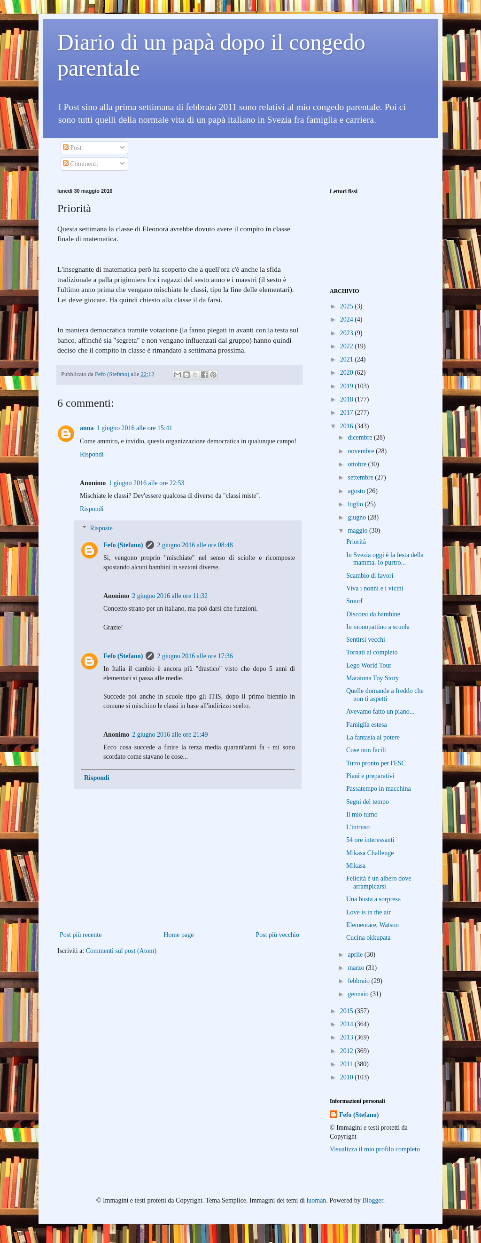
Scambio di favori (369, 575)
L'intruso (358, 827)
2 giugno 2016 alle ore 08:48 (195, 545)
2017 (347, 412)
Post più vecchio (277, 934)
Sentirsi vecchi (365, 639)
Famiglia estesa (366, 724)
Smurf (354, 601)
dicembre (361, 437)
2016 (347, 426)
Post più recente (80, 934)
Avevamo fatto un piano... (380, 711)
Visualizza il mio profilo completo (375, 1149)
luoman (316, 1200)
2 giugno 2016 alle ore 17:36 (195, 656)
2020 (347, 372)
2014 (347, 1024)
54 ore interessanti (370, 839)
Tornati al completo (371, 652)
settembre (361, 477)
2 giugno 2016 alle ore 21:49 (170, 734)
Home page (178, 934)
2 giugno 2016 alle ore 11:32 (170, 595)
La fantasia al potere (373, 737)
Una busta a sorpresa (373, 899)
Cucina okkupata (368, 937)
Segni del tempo (367, 801)
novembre (361, 451)
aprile (356, 954)
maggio (358, 530)
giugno (357, 517)
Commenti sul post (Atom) (121, 950)
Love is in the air (368, 912)
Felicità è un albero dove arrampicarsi (378, 882)
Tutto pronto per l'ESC (376, 763)
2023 (347, 333)
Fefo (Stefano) (123, 545)
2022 (347, 346)
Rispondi (92, 454)
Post (72, 147)
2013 (347, 1037)
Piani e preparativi (370, 775)
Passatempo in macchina (378, 788)
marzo (356, 967)
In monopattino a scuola (378, 626)
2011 (347, 1064)
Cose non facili (366, 750)
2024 (347, 319)
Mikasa (355, 865)
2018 (347, 399)
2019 (347, 386)
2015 (347, 1011)
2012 (347, 1050)
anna (87, 428)
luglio (356, 504)
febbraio (359, 980)
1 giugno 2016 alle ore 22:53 (146, 483)
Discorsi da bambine (373, 614)
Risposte (101, 528)
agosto (357, 491)
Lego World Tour (368, 665)
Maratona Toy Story (372, 678)
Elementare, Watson (372, 924)
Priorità (356, 541)
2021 (347, 359)
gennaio (359, 994)
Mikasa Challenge (370, 853)
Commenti (80, 163)
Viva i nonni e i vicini (374, 588)
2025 (347, 306)
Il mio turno (362, 814)
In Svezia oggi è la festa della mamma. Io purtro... (385, 558)
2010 (347, 1077)
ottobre (358, 464)
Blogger (372, 1200)
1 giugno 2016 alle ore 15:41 (134, 428)
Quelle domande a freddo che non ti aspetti (385, 694)
